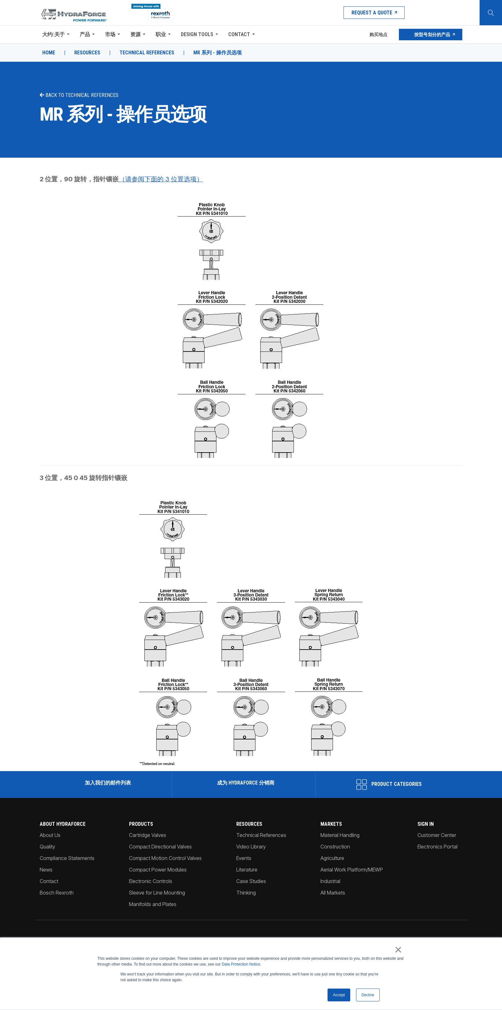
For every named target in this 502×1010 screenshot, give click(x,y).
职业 (161, 34)
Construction (335, 846)
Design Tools (197, 34)
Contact (239, 34)
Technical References (146, 52)
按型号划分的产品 (431, 34)
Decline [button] (367, 995)
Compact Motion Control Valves (165, 858)
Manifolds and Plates (152, 904)
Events (243, 858)
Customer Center (436, 835)
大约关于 (53, 34)
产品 (85, 34)
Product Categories (389, 784)
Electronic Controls (150, 881)
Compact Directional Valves (160, 846)
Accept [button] (339, 995)
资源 (135, 34)
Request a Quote (374, 13)
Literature (246, 869)
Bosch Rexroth (57, 892)
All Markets (332, 892)
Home (48, 52)
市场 (110, 34)
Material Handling (340, 835)
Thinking (246, 892)
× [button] (398, 950)
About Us (50, 835)
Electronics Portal (437, 846)
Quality (47, 846)
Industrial (330, 881)
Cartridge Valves (147, 835)
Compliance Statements (67, 858)
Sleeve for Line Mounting (157, 892)
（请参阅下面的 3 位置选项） (161, 179)
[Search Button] (491, 13)
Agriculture (332, 858)
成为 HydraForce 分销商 (245, 783)
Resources (87, 52)
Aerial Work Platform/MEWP (351, 869)
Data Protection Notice (241, 964)
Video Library (251, 846)
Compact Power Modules (158, 869)
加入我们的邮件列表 (107, 783)
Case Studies (251, 881)
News (46, 869)
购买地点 (377, 34)
